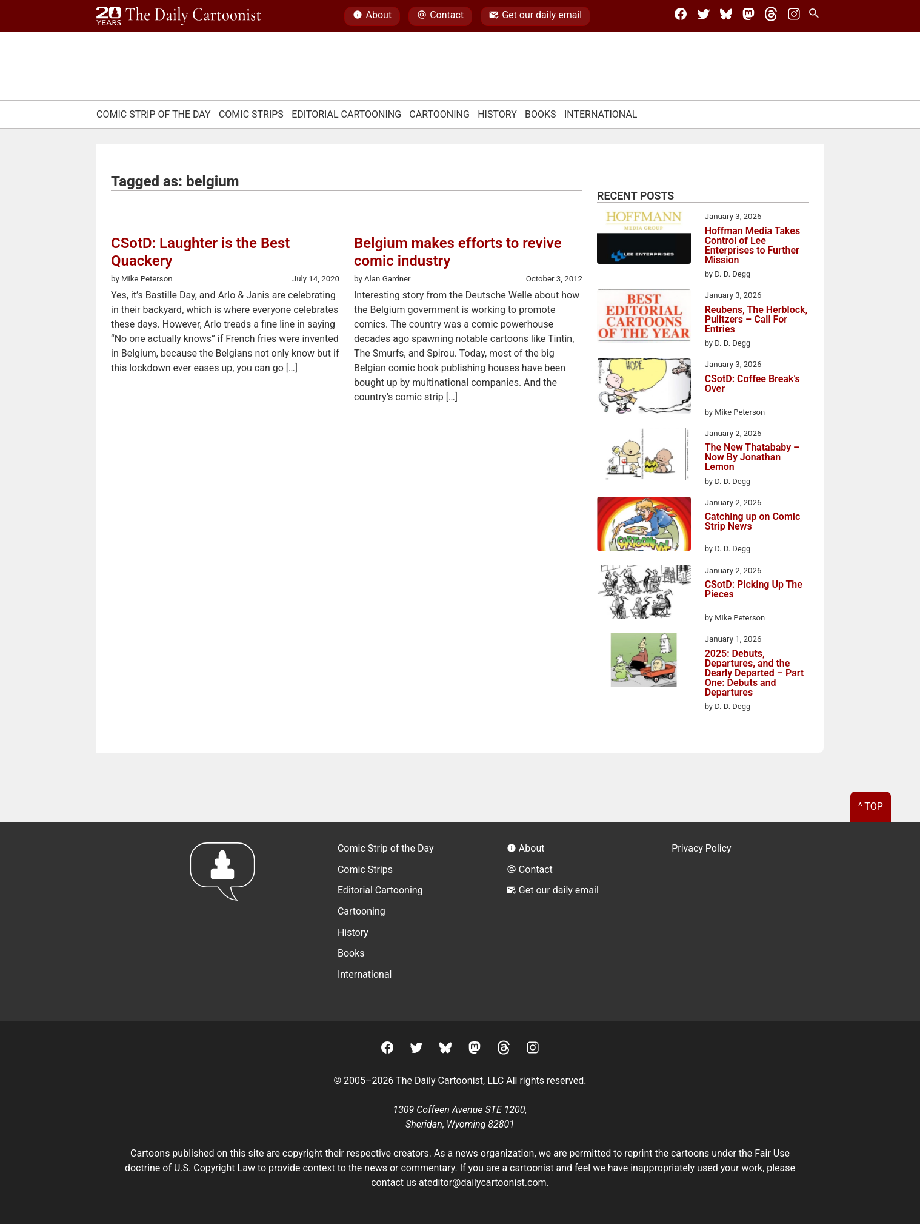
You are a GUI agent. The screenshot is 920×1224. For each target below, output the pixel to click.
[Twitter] (703, 16)
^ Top (870, 806)
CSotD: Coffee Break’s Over (752, 384)
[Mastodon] (748, 16)
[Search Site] (816, 16)
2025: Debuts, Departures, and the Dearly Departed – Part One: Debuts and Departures (754, 673)
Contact (440, 16)
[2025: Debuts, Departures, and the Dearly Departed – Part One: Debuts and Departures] (644, 661)
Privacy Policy (702, 848)
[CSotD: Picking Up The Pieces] (644, 594)
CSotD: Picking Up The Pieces (753, 590)
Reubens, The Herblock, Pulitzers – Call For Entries (756, 319)
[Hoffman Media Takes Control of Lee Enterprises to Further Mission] (644, 238)
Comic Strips (251, 114)
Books (540, 114)
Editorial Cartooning (346, 114)
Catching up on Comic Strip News (753, 522)
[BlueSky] (726, 16)
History (497, 114)
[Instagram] (794, 16)
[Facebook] (680, 16)
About (372, 16)
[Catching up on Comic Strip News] (644, 525)
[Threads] (771, 16)
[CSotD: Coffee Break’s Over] (644, 388)
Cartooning (439, 114)
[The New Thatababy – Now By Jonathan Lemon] (644, 456)
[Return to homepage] (226, 921)
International (601, 114)
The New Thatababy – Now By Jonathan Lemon (752, 457)
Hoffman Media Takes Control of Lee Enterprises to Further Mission (753, 245)
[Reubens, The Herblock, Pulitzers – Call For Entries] (644, 317)
